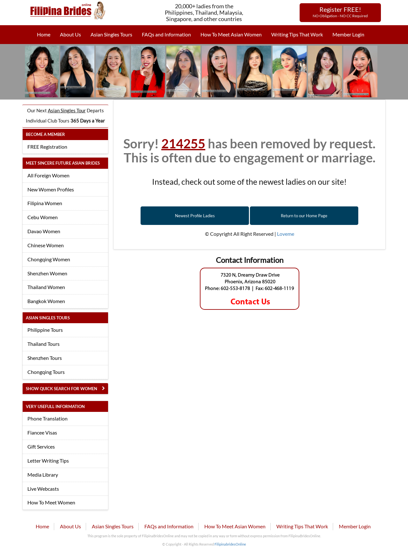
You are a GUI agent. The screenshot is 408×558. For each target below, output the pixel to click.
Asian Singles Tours (111, 34)
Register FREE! (340, 11)
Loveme (285, 234)
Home (43, 34)
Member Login (348, 34)
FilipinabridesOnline (230, 544)
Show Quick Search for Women (61, 388)
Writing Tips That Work (297, 34)
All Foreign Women (48, 175)
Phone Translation (47, 418)
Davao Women (43, 231)
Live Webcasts (43, 489)
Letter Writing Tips (48, 461)
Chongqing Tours (46, 372)
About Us (70, 34)
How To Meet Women (51, 502)
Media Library (42, 475)
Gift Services (41, 446)
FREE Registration (47, 147)
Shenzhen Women (47, 273)
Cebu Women (42, 217)
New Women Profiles (50, 189)
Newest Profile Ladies (195, 215)
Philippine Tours (45, 330)
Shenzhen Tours (44, 358)
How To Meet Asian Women (231, 34)
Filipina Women (44, 203)
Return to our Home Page (304, 215)
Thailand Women (46, 287)
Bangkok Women (46, 301)
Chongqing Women (48, 259)
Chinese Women (45, 245)
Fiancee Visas (42, 432)
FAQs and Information (166, 34)
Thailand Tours (43, 344)
